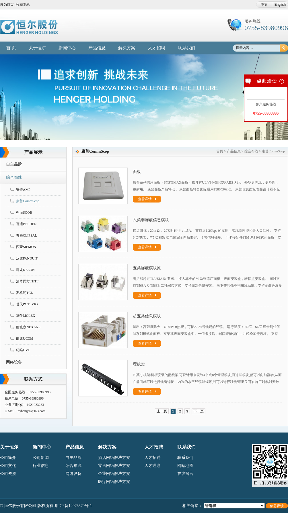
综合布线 (14, 177)
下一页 (198, 411)
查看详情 (147, 199)
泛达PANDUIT (27, 258)
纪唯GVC (23, 350)
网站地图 (185, 465)
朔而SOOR (24, 213)
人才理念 (153, 465)
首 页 (11, 48)
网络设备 (14, 362)
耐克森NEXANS (28, 327)
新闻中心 (67, 48)
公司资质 (8, 473)
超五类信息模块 (147, 316)
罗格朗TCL (24, 293)
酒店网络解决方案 (114, 457)
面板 (137, 172)
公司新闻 (41, 457)
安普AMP (23, 190)
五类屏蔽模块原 (147, 268)
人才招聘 (156, 48)
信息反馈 (277, 506)
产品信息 (97, 48)
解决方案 (126, 48)
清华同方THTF (27, 281)
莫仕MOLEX (25, 316)
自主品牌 (14, 164)
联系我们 (186, 48)
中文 (264, 5)
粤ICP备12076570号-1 (73, 506)
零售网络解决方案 (114, 465)
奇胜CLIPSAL (26, 235)
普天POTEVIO (27, 304)
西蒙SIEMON (26, 247)
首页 (219, 151)
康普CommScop (27, 201)
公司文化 (8, 465)
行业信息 (41, 465)
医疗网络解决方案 (114, 481)
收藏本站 (23, 5)
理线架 (139, 364)
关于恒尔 (37, 48)
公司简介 (8, 457)
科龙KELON (25, 270)
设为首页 (7, 5)
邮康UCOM (24, 339)
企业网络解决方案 (114, 473)
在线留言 (185, 473)
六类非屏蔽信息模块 (151, 220)
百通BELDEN (26, 224)
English (280, 5)
